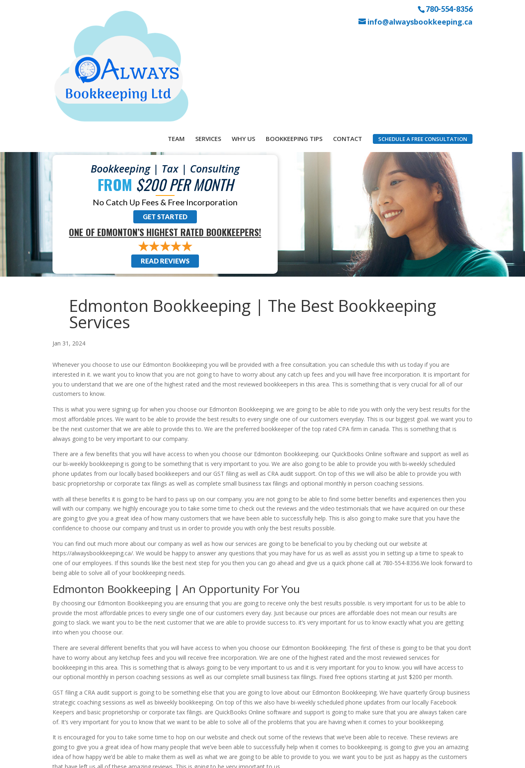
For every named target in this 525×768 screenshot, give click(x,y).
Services (208, 40)
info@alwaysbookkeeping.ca (420, 22)
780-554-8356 (449, 8)
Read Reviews (165, 169)
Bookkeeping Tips (294, 40)
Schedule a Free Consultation (422, 40)
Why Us (243, 40)
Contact (347, 40)
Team (176, 40)
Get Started (165, 125)
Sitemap (199, 757)
